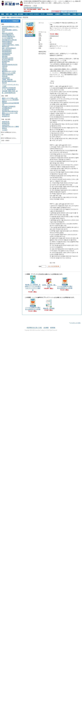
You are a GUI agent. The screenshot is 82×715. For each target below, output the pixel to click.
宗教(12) (4, 68)
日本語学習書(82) (7, 43)
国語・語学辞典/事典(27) (9, 48)
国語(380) (4, 56)
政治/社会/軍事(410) (7, 59)
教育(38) (4, 63)
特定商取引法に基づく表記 (34, 327)
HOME (3, 17)
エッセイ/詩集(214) (7, 38)
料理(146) (4, 76)
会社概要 (46, 327)
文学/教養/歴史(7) (7, 108)
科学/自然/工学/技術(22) (8, 106)
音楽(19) (4, 83)
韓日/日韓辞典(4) (6, 50)
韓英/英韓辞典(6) (6, 51)
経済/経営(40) (6, 123)
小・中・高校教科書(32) (9, 89)
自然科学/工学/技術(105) (9, 88)
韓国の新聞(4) (6, 114)
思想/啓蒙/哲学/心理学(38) (9, 40)
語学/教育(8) (5, 109)
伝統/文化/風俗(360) (7, 74)
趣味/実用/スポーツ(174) (9, 71)
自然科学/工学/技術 (16, 17)
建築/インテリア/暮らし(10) (10, 98)
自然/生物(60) (6, 78)
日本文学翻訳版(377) (8, 35)
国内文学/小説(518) (7, 33)
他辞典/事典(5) (6, 54)
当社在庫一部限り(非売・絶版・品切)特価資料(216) (10, 91)
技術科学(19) (5, 121)
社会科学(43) (5, 125)
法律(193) (4, 66)
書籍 (8, 17)
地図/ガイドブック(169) (8, 73)
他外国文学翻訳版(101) (8, 36)
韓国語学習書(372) (7, 41)
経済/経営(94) (6, 61)
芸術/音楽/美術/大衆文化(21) (10, 111)
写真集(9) (4, 69)
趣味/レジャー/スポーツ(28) (10, 113)
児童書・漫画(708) (7, 79)
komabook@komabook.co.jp (33, 7)
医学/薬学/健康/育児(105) (9, 81)
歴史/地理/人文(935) (7, 58)
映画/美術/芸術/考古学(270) (9, 64)
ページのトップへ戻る (74, 322)
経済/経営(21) (6, 116)
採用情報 (52, 327)
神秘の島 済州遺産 (48, 308)
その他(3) (4, 130)
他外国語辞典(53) (7, 53)
